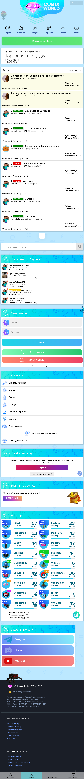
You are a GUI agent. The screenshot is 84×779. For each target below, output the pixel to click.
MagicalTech (32, 51)
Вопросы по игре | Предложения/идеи (24, 278)
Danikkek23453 (17, 292)
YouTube (15, 661)
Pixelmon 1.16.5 (59, 572)
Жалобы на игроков (17, 294)
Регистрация (32, 352)
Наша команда (13, 735)
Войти (42, 342)
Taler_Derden (16, 301)
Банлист (9, 419)
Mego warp (28, 181)
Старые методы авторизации (42, 366)
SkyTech (55, 523)
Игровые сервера (14, 730)
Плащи (9, 404)
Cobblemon (20, 592)
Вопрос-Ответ (12, 426)
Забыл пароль (32, 360)
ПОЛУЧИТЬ (12, 498)
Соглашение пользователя (18, 762)
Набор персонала (16, 286)
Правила (21, 31)
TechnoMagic (20, 533)
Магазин (29, 198)
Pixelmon (56, 552)
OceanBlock (57, 582)
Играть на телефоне (42, 41)
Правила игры (13, 759)
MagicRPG (56, 533)
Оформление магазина (37, 111)
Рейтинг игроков (14, 412)
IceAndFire (19, 582)
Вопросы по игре (16, 269)
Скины (9, 397)
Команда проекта (14, 441)
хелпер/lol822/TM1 (17, 282)
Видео (76, 31)
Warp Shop (30, 216)
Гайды (63, 31)
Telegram (15, 639)
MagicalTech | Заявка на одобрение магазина (40, 75)
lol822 (13, 284)
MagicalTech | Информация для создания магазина (43, 93)
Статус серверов (14, 765)
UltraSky (55, 562)
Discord (14, 650)
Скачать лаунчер (14, 383)
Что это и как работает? (42, 474)
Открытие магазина (35, 128)
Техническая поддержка (41, 433)
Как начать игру (13, 724)
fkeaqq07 (14, 267)
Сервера (49, 31)
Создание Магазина (33, 163)
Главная (10, 51)
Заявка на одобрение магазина (42, 146)
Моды (8, 390)
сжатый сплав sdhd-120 (19, 265)
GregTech (19, 552)
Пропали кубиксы (17, 273)
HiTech (17, 523)
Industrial (56, 543)
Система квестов (16, 298)
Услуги (35, 31)
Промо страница (14, 756)
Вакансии (11, 738)
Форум (7, 31)
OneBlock (19, 572)
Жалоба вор (20, 290)
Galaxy (17, 543)
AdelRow (14, 276)
